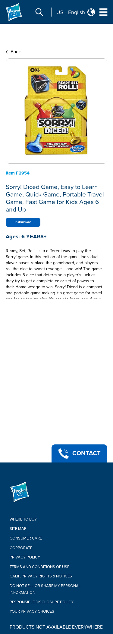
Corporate (21, 548)
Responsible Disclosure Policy (42, 602)
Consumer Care (26, 538)
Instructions (23, 222)
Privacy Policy (25, 557)
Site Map (18, 528)
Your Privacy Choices (32, 611)
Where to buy (23, 519)
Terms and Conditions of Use (39, 566)
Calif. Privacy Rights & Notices (41, 576)
